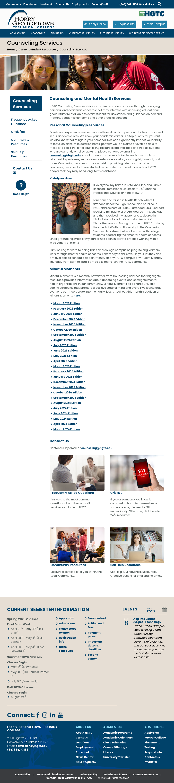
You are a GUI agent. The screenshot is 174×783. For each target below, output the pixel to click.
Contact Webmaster (145, 774)
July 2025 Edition (65, 345)
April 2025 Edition (65, 361)
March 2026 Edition (66, 303)
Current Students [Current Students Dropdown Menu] (82, 33)
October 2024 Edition (67, 392)
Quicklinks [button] (146, 4)
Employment (85, 747)
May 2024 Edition (65, 419)
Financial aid (97, 618)
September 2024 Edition (69, 398)
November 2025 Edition (69, 324)
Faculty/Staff (100, 4)
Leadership (46, 4)
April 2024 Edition (65, 424)
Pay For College (155, 738)
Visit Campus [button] (154, 24)
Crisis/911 (18, 132)
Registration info (67, 640)
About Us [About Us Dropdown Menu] (57, 33)
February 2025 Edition (68, 371)
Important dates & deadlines (95, 645)
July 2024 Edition (65, 408)
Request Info (153, 752)
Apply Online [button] (95, 24)
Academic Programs (117, 733)
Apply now (66, 618)
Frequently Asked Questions (24, 121)
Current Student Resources (37, 49)
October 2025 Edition (67, 330)
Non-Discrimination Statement (55, 774)
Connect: (21, 715)
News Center (84, 757)
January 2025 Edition (68, 377)
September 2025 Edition (69, 335)
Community (13, 4)
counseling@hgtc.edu (65, 155)
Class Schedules (114, 742)
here (77, 296)
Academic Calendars (118, 738)
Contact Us (62, 4)
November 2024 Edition (69, 387)
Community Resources (20, 142)
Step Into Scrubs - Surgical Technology (147, 620)
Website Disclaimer (115, 774)
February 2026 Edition (68, 309)
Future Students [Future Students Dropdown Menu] (112, 33)
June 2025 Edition (65, 351)
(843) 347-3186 (128, 4)
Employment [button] (80, 4)
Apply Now (151, 733)
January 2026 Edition (68, 314)
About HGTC (84, 733)
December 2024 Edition (69, 382)
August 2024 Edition (67, 403)
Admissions (67, 623)
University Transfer (116, 757)
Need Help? (21, 188)
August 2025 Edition (67, 340)
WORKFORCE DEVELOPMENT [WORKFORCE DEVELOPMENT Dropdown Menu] (146, 33)
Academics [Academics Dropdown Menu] (38, 33)
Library (108, 752)
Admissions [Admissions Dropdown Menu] (17, 33)
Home (11, 49)
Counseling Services (25, 103)
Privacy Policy (89, 774)
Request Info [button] (125, 24)
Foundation (30, 4)
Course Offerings (115, 747)
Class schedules (66, 649)
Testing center (93, 657)
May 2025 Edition (65, 356)
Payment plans (94, 634)
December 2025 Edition (69, 319)
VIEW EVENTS (151, 609)
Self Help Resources (19, 154)
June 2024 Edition (65, 413)
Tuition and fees (96, 625)
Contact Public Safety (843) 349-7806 (69, 778)
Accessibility (23, 774)
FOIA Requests (86, 762)
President (82, 752)
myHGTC (150, 762)
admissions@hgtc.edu (31, 746)
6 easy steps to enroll (67, 631)
